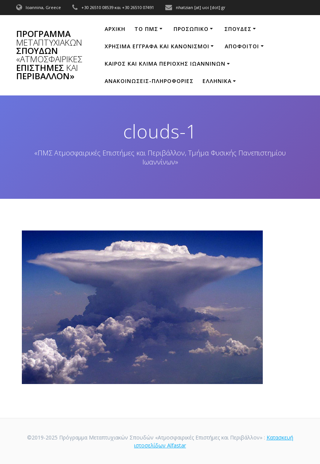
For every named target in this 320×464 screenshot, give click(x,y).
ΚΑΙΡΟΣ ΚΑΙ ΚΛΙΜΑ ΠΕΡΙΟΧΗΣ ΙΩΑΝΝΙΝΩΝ (165, 63)
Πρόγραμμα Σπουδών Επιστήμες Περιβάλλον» (49, 55)
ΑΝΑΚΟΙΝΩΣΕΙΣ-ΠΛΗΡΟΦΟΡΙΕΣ (149, 81)
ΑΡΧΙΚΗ (115, 28)
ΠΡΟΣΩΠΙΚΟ (191, 28)
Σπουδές (237, 28)
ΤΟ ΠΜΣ (146, 28)
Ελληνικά (217, 81)
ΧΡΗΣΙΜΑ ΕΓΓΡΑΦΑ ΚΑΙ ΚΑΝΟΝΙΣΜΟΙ (157, 46)
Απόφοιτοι (242, 46)
